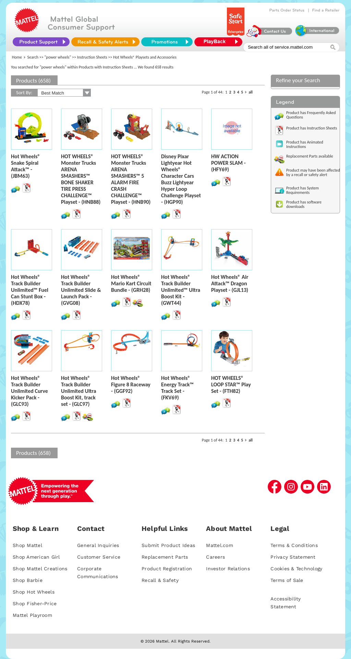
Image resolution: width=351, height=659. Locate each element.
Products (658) (33, 80)
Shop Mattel (27, 545)
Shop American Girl (36, 557)
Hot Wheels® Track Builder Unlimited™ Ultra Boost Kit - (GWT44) (180, 290)
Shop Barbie (28, 580)
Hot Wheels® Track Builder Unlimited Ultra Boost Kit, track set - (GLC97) (78, 391)
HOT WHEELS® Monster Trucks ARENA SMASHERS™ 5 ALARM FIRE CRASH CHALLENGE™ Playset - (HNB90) (130, 179)
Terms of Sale (286, 580)
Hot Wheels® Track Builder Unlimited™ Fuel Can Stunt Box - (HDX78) (29, 290)
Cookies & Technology (296, 568)
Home (17, 57)
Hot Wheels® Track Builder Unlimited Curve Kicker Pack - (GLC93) (29, 391)
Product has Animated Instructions (304, 144)
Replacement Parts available (309, 156)
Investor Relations (228, 568)
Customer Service (98, 557)
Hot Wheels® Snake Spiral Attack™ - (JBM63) (25, 166)
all (251, 92)
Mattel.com (219, 545)
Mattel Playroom (32, 615)
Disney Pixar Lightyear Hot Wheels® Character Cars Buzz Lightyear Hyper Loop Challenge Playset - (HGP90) (181, 179)
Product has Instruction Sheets (311, 128)
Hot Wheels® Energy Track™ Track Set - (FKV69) (177, 388)
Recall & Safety (160, 580)
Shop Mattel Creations (40, 568)
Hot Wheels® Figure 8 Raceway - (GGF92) (130, 384)
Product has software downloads (304, 204)
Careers (215, 557)
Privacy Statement (292, 557)
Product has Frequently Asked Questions (311, 115)
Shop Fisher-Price (35, 603)
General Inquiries (98, 545)
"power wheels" (58, 57)
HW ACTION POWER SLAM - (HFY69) (228, 163)
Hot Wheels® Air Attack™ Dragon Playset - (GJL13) (229, 283)
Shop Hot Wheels (34, 592)
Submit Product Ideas (168, 545)
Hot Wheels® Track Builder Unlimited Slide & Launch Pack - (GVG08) (81, 290)
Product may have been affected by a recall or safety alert (313, 172)
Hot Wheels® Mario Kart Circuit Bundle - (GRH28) (131, 283)
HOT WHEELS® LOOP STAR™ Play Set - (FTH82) (231, 384)
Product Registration (167, 568)
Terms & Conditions (294, 545)
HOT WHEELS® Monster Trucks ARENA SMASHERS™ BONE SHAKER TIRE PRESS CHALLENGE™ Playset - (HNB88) (80, 179)
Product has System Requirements (302, 190)
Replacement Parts (165, 557)
